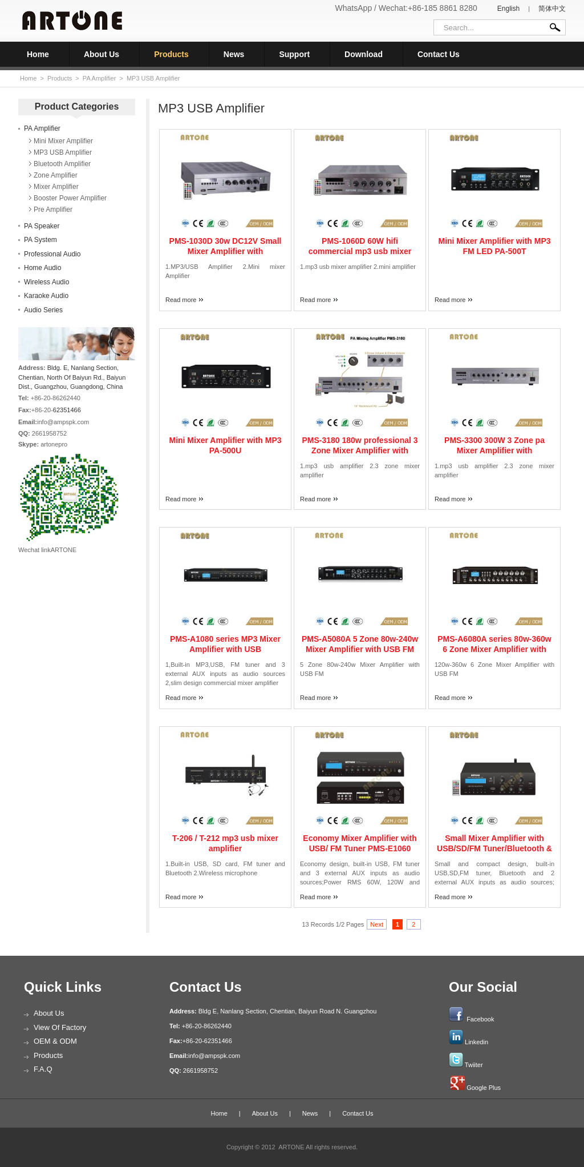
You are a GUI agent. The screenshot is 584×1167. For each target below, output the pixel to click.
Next (376, 924)
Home (38, 54)
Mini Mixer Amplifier (63, 141)
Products (171, 54)
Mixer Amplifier (56, 187)
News (234, 54)
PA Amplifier (99, 78)
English (508, 9)
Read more (180, 299)
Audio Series (43, 310)
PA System (40, 240)
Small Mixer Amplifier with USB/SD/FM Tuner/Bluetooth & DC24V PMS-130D (494, 848)
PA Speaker (41, 226)
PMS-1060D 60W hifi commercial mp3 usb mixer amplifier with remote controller (359, 251)
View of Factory (60, 1027)
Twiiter (474, 1064)
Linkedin (476, 1042)
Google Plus (484, 1087)
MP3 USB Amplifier (153, 78)
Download (363, 54)
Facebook (480, 1019)
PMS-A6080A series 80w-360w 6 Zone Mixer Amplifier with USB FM (494, 649)
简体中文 (552, 9)
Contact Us (438, 54)
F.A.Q (43, 1069)
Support (294, 54)
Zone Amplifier (56, 175)
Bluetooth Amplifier (62, 164)
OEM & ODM (55, 1041)
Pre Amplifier (53, 210)
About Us (101, 54)
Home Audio (42, 268)
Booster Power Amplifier (70, 198)
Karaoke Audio (46, 296)
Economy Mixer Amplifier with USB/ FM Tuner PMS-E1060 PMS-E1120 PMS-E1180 (359, 848)
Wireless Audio (46, 282)
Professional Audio (52, 254)
